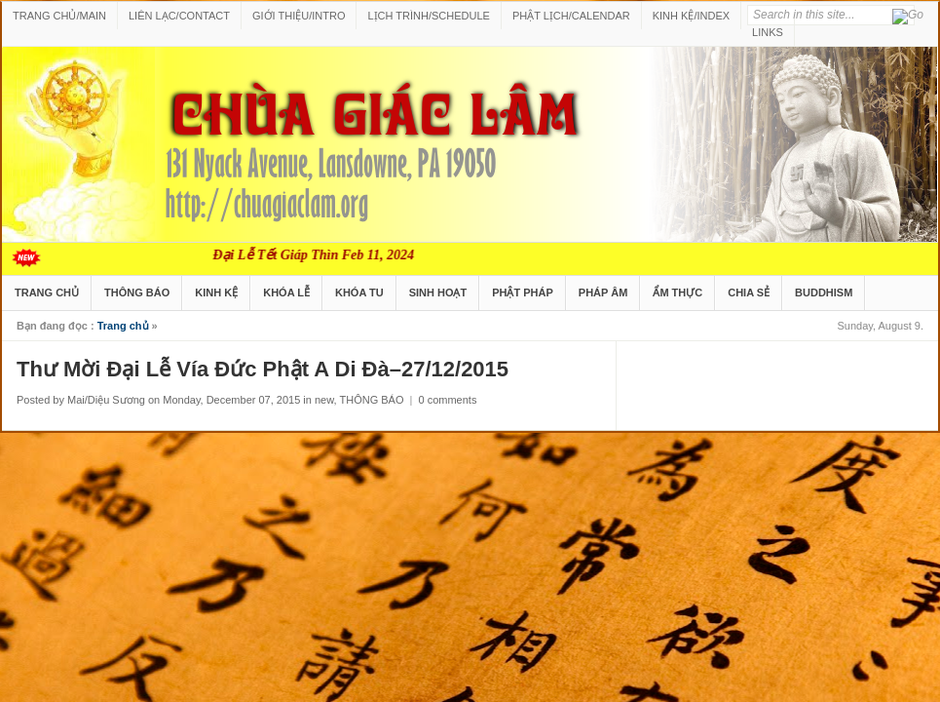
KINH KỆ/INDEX (691, 15)
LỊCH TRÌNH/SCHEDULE (428, 15)
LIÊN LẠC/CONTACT (179, 15)
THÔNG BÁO (136, 292)
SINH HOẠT (438, 292)
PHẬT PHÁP (522, 292)
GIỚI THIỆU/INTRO (298, 15)
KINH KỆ (216, 292)
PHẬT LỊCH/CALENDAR (571, 15)
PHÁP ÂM (603, 292)
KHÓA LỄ (286, 292)
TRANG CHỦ (47, 292)
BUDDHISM (823, 292)
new (324, 400)
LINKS (767, 32)
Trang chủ (123, 326)
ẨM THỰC (677, 292)
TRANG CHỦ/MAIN (59, 15)
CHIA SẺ (749, 292)
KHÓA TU (359, 292)
